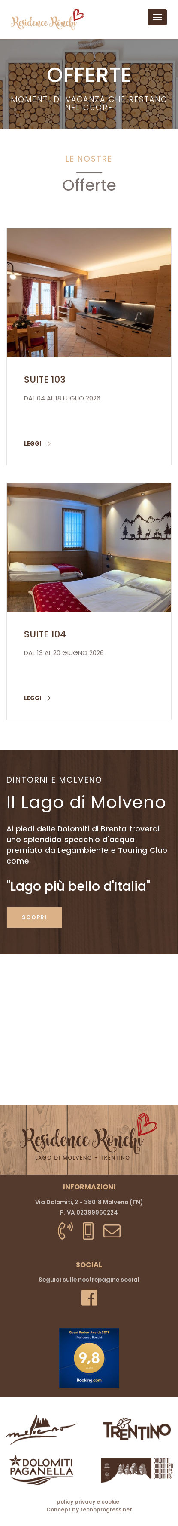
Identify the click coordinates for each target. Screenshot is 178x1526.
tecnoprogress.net (106, 1509)
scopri (34, 917)
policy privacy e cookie (88, 1501)
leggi (37, 444)
